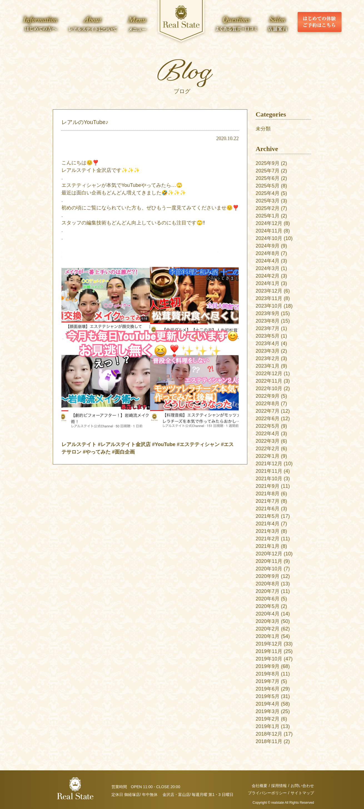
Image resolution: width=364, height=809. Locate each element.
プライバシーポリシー (267, 793)
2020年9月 (268, 576)
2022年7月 (268, 411)
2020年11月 (269, 561)
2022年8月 (268, 403)
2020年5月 (268, 606)
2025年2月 (268, 208)
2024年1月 (268, 283)
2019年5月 (268, 696)
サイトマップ (302, 793)
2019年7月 (268, 681)
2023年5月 (268, 336)
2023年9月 (268, 313)
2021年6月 (268, 508)
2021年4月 (268, 523)
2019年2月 (268, 719)
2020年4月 (268, 614)
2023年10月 (269, 306)
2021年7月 (268, 501)
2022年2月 (268, 448)
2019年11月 (269, 651)
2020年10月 (269, 569)
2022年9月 (268, 396)
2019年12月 (269, 644)
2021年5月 (268, 516)
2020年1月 (268, 636)
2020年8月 (268, 584)
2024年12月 (269, 223)
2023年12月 (269, 291)
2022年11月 (269, 381)
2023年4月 (268, 343)
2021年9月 (268, 486)
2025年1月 (268, 216)
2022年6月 (268, 418)
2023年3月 (268, 351)
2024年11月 (269, 231)
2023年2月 (268, 358)
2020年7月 (268, 591)
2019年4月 (268, 704)
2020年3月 (268, 621)
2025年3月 (268, 201)
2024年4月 (268, 261)
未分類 (263, 129)
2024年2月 (268, 276)
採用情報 (279, 785)
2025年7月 (268, 171)
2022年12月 (269, 373)
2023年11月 (269, 298)
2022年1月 (268, 456)
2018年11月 (269, 741)
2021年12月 (269, 463)
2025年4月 (268, 193)
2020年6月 (268, 599)
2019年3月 (268, 711)
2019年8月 (268, 674)
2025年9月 (268, 163)
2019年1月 (268, 726)
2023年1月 (268, 366)
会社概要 (259, 785)
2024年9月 (268, 246)
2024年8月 (268, 253)
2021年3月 (268, 531)
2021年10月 (269, 478)
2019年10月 (269, 659)
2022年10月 (269, 388)
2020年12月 (269, 553)
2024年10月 (269, 238)
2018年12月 (269, 734)
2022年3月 (268, 441)
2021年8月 (268, 493)
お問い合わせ (302, 785)
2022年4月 (268, 433)
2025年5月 (268, 186)
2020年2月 (268, 629)
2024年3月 (268, 268)
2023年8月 (268, 321)
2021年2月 (268, 538)
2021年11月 (269, 471)
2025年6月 (268, 178)
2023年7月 (268, 328)
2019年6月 (268, 689)
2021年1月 (268, 546)
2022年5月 (268, 426)
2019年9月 (268, 666)
